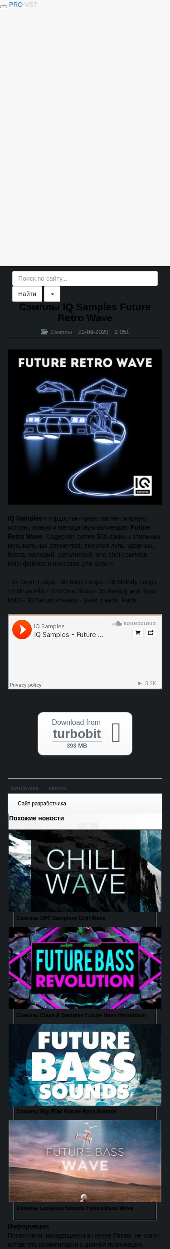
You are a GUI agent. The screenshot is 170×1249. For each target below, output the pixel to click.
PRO (23, 4)
